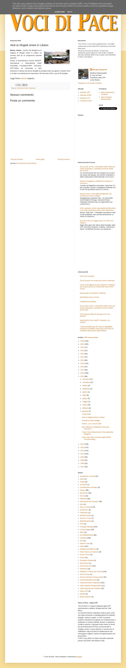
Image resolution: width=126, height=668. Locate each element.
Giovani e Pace (85, 518)
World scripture (85, 597)
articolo (23, 78)
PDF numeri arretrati (91, 337)
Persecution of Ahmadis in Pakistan (93, 293)
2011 (82, 454)
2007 (82, 467)
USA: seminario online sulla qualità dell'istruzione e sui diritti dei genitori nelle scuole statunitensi (98, 209)
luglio (84, 395)
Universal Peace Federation (26, 88)
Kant (81, 541)
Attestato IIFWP (85, 95)
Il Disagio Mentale (86, 527)
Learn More (60, 12)
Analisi (82, 482)
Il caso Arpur (86, 414)
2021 (82, 357)
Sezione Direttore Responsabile (91, 577)
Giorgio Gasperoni (100, 70)
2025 (82, 344)
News (82, 546)
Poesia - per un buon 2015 (91, 424)
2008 (82, 463)
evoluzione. (84, 510)
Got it (69, 12)
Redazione (84, 569)
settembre (86, 389)
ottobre (85, 385)
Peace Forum (85, 555)
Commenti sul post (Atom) (26, 163)
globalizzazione (85, 521)
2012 (82, 451)
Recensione (84, 563)
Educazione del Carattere (89, 501)
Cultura (82, 490)
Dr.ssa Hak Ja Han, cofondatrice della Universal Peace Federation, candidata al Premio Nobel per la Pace (97, 169)
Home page (40, 159)
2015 (82, 376)
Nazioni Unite (85, 543)
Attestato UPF (85, 92)
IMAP (82, 532)
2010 (82, 457)
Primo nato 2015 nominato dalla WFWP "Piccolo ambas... (96, 438)
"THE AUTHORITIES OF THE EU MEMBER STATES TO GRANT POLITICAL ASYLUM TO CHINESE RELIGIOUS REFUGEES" (97, 329)
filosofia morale (85, 515)
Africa (82, 479)
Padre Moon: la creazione (89, 552)
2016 (82, 373)
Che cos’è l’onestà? (87, 276)
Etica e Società (85, 507)
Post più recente (17, 159)
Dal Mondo (84, 493)
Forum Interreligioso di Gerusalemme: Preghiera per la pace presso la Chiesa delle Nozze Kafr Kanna (97, 287)
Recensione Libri (86, 566)
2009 (82, 460)
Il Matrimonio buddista (88, 302)
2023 (82, 351)
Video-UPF (84, 591)
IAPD (82, 524)
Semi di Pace (85, 574)
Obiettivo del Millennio (88, 549)
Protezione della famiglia (91, 420)
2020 (82, 360)
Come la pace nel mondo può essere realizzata (97, 280)
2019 (82, 363)
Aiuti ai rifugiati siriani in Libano (93, 417)
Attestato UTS (85, 98)
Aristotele (83, 485)
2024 (82, 347)
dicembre (86, 379)
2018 (82, 367)
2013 (82, 447)
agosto (85, 392)
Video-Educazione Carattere (107, 93)
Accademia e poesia (87, 476)
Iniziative (83, 538)
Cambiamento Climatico (88, 487)
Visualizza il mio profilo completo (90, 83)
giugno (85, 398)
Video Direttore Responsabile (106, 98)
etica (81, 504)
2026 (82, 341)
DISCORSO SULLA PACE (89, 297)
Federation (84, 513)
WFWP (82, 594)
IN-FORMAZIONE (86, 535)
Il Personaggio (85, 529)
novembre (86, 382)
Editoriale (83, 499)
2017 (82, 370)
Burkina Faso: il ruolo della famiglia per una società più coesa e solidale (95, 195)
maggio (85, 402)
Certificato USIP (86, 101)
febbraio (85, 408)
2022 (82, 354)
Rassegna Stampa (86, 560)
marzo (85, 405)
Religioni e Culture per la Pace (91, 571)
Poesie (82, 557)
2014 (82, 444)
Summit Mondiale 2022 (88, 580)
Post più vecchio (64, 159)
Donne (82, 496)
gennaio (85, 411)
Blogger (79, 657)
